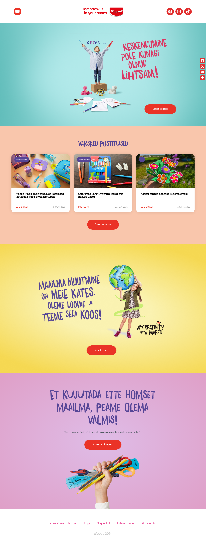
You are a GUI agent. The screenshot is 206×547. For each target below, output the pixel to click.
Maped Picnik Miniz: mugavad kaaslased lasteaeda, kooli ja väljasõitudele (40, 195)
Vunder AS (149, 523)
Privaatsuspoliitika (62, 523)
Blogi (86, 523)
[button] (17, 11)
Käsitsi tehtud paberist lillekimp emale (164, 194)
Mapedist (103, 523)
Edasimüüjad (126, 523)
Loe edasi (22, 207)
